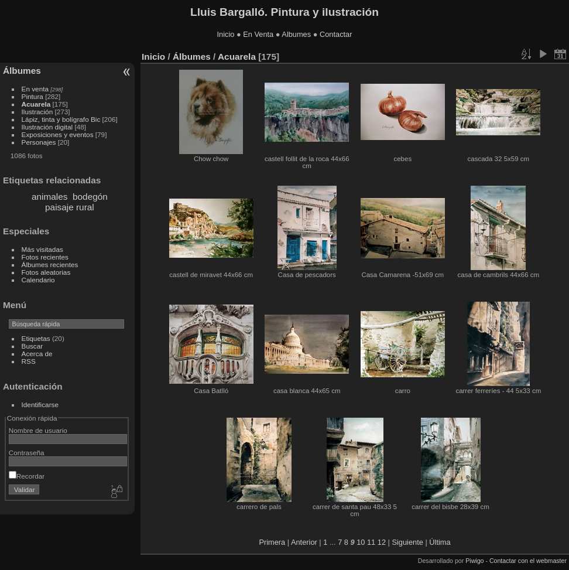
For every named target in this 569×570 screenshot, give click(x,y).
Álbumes (22, 71)
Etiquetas (36, 338)
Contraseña (26, 452)
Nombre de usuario (38, 430)
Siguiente (407, 542)
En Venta (258, 34)
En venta (35, 89)
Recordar (26, 476)
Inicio (226, 34)
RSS (29, 361)
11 (371, 542)
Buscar (32, 346)
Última (439, 542)
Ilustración (37, 111)
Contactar (336, 34)
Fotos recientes (45, 257)
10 (361, 542)
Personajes (39, 142)
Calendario (38, 280)
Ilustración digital (47, 127)
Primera (272, 542)
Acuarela (36, 104)
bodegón (90, 197)
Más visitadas (42, 249)
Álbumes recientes (50, 264)
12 (382, 542)
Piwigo (474, 560)
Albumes (296, 34)
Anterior (304, 542)
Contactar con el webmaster (528, 560)
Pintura (32, 96)
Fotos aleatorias (46, 272)
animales (49, 197)
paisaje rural (69, 207)
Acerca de (37, 353)
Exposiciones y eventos (58, 134)
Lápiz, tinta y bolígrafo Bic (61, 119)
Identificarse (40, 404)
